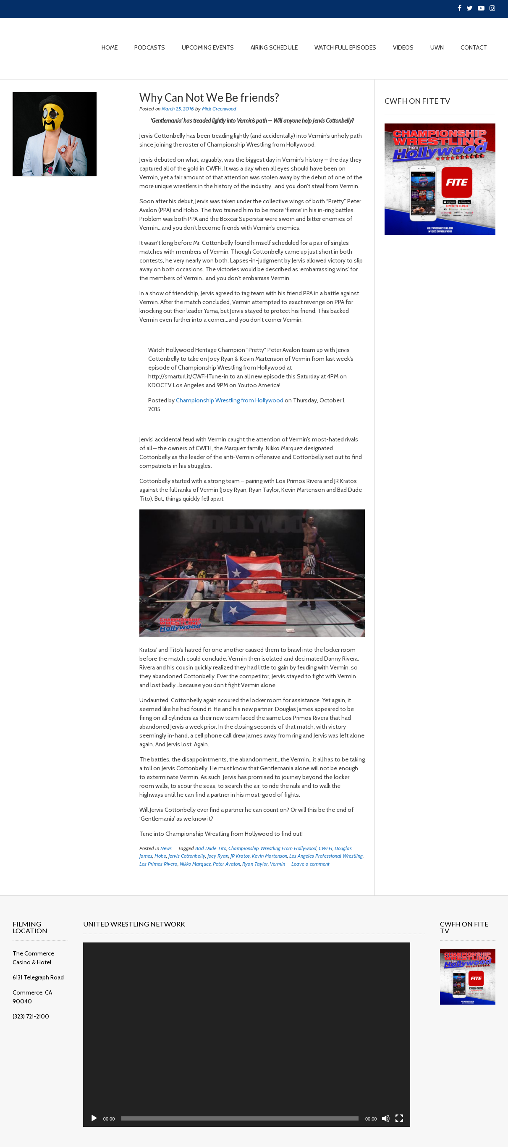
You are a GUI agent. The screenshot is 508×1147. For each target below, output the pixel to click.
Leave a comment (310, 864)
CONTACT (474, 47)
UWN (437, 47)
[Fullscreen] (385, 1106)
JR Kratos (240, 856)
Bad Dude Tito (210, 848)
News (166, 848)
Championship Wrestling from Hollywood (229, 400)
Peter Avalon (226, 864)
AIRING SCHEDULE (274, 47)
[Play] (101, 1106)
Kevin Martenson (269, 856)
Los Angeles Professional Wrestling (326, 856)
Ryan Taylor (255, 864)
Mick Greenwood (219, 108)
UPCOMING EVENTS (208, 47)
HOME (110, 47)
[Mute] (371, 1106)
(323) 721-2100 (31, 1007)
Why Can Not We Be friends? (209, 97)
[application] (243, 1028)
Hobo (160, 856)
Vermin (277, 864)
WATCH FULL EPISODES (345, 47)
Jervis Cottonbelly (186, 856)
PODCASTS (149, 47)
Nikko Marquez (195, 864)
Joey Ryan (217, 856)
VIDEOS (403, 47)
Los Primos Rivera (158, 864)
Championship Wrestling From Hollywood (272, 848)
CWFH (326, 848)
